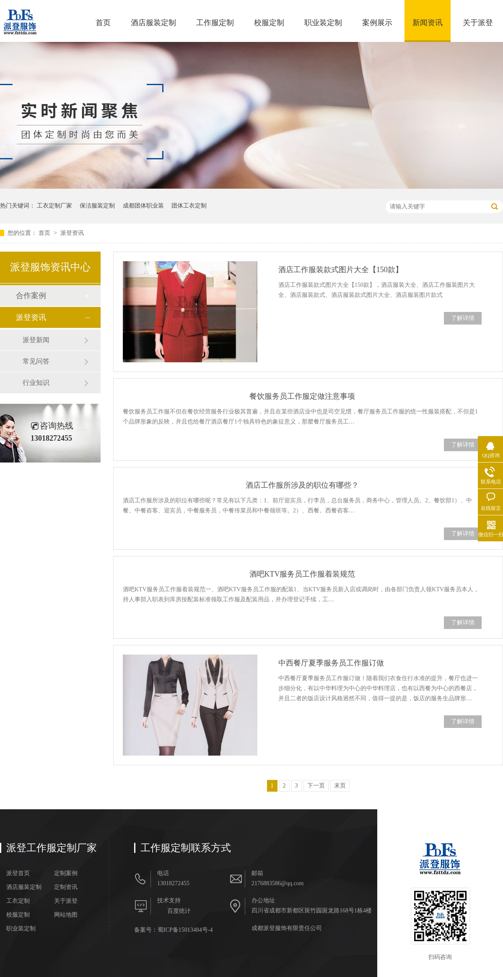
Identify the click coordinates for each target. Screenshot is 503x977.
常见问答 (36, 361)
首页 (103, 22)
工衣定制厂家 (54, 206)
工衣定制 (18, 901)
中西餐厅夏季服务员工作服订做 (331, 663)
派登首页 (18, 873)
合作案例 (31, 295)
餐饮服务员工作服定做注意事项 (302, 396)
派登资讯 (72, 233)
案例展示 (377, 22)
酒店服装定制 (153, 22)
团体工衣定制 (189, 206)
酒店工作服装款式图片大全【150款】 (340, 269)
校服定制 (269, 22)
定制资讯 (66, 887)
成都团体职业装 (143, 206)
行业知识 (36, 382)
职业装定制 (323, 22)
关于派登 (478, 22)
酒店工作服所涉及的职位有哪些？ (302, 485)
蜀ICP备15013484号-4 (185, 930)
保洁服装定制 (97, 206)
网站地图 (66, 915)
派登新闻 (36, 339)
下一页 (316, 785)
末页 (340, 785)
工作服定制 (215, 22)
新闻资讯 (427, 22)
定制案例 (66, 873)
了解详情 (462, 318)
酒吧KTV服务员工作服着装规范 (302, 574)
